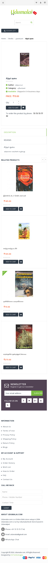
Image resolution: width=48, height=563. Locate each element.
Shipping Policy (8, 439)
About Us (6, 426)
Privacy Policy (8, 435)
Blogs (4, 447)
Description (10, 132)
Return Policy (8, 443)
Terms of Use (8, 431)
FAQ (3, 475)
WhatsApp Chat (12, 539)
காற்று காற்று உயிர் (10, 248)
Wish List (6, 467)
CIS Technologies (17, 555)
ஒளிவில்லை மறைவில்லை (13, 301)
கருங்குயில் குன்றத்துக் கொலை (14, 354)
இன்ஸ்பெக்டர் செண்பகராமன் (14, 195)
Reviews (7, 140)
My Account (7, 459)
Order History (8, 463)
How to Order (8, 471)
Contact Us (6, 479)
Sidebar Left (10, 31)
